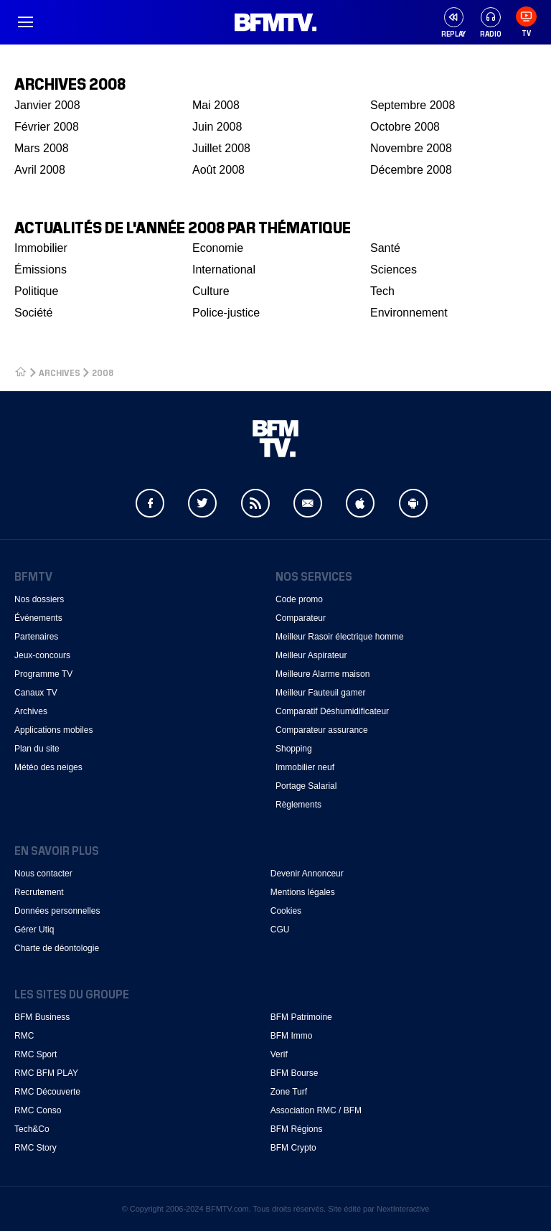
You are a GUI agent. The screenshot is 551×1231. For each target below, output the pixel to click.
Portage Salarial (306, 786)
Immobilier (40, 248)
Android (413, 503)
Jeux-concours (42, 655)
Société (33, 312)
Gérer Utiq (34, 930)
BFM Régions (296, 1129)
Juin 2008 (217, 127)
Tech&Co (32, 1129)
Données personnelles (57, 911)
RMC (24, 1036)
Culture (211, 291)
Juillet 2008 (221, 148)
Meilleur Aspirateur (311, 655)
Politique (36, 291)
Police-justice (226, 312)
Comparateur (301, 618)
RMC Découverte (47, 1092)
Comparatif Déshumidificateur (332, 711)
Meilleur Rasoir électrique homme (340, 637)
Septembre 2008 (412, 105)
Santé (385, 248)
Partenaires (36, 637)
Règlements (298, 805)
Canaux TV (35, 693)
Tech (382, 291)
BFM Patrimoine (301, 1017)
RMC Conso (37, 1110)
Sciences (393, 269)
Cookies (285, 911)
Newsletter (307, 503)
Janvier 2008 (47, 105)
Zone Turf (288, 1092)
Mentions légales (302, 892)
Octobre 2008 (405, 127)
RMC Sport (35, 1054)
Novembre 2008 (411, 148)
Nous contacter (43, 874)
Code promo (299, 599)
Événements (38, 618)
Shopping (294, 749)
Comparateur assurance (322, 730)
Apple (360, 503)
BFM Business (42, 1017)
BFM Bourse (294, 1073)
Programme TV (43, 674)
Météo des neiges (48, 767)
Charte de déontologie (56, 948)
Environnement (409, 312)
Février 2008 (46, 127)
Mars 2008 (41, 148)
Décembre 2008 (411, 170)
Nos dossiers (39, 599)
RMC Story (35, 1148)
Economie (217, 248)
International (223, 269)
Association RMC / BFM (316, 1110)
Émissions (40, 269)
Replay (453, 33)
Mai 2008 (216, 105)
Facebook (150, 503)
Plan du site (37, 749)
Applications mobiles (53, 730)
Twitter (202, 503)
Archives (30, 711)
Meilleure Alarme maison (322, 674)
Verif (279, 1054)
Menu (25, 22)
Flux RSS (255, 503)
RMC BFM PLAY (46, 1073)
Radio (490, 22)
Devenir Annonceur (307, 874)
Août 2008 (218, 170)
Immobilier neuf (305, 767)
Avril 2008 (39, 170)
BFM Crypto (293, 1148)
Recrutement (39, 892)
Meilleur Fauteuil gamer (320, 693)
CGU (280, 930)
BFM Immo (291, 1036)
